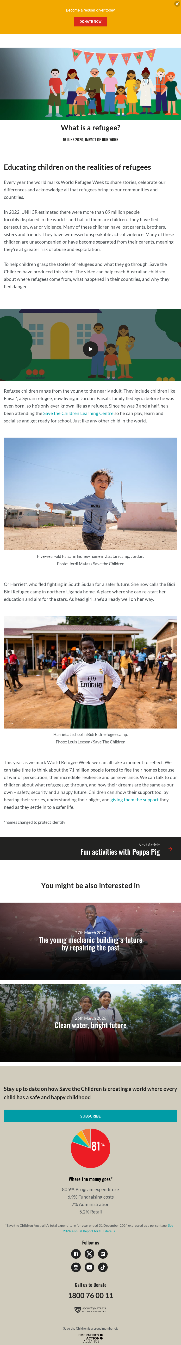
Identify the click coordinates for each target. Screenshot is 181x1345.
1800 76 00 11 (90, 1295)
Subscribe (90, 1116)
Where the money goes (90, 1178)
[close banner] (177, 5)
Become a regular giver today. (90, 10)
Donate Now (90, 22)
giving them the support (135, 799)
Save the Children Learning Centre (78, 413)
